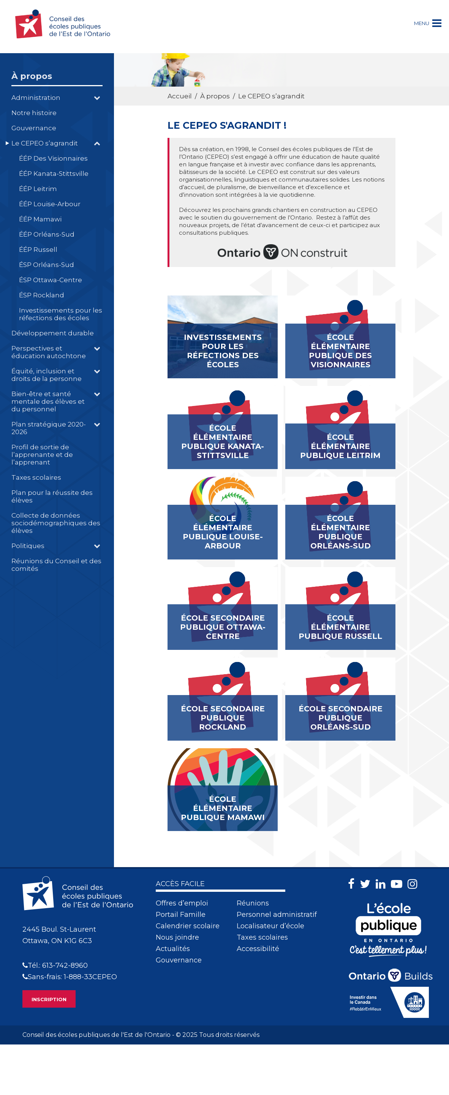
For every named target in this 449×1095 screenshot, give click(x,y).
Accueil (180, 96)
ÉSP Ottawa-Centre (50, 280)
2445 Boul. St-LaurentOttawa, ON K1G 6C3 (59, 935)
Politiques (27, 546)
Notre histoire (34, 113)
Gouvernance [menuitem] (179, 960)
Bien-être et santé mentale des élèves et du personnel (48, 401)
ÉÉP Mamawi (40, 219)
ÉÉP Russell (38, 249)
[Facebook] (353, 884)
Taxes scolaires (36, 477)
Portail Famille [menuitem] (181, 914)
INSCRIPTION (49, 999)
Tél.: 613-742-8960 (55, 965)
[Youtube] (398, 884)
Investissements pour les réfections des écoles (60, 314)
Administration (35, 97)
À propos (31, 76)
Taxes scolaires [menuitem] (262, 937)
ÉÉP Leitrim (38, 189)
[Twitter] (367, 884)
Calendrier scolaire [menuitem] (188, 926)
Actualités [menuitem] (173, 949)
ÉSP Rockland (41, 295)
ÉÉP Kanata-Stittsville (54, 173)
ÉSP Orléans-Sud (46, 265)
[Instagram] (414, 884)
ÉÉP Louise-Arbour (50, 204)
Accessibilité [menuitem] (258, 949)
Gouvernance (33, 128)
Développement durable (52, 333)
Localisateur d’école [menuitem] (270, 926)
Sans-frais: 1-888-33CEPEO (69, 977)
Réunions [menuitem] (253, 903)
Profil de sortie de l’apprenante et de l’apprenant (42, 454)
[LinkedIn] (382, 884)
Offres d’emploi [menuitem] (182, 903)
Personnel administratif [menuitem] (277, 914)
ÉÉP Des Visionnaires (53, 158)
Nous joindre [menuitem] (177, 937)
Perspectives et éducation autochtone (48, 352)
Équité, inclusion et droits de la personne (46, 374)
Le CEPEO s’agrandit (44, 143)
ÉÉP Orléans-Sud (46, 234)
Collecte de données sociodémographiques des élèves (55, 523)
